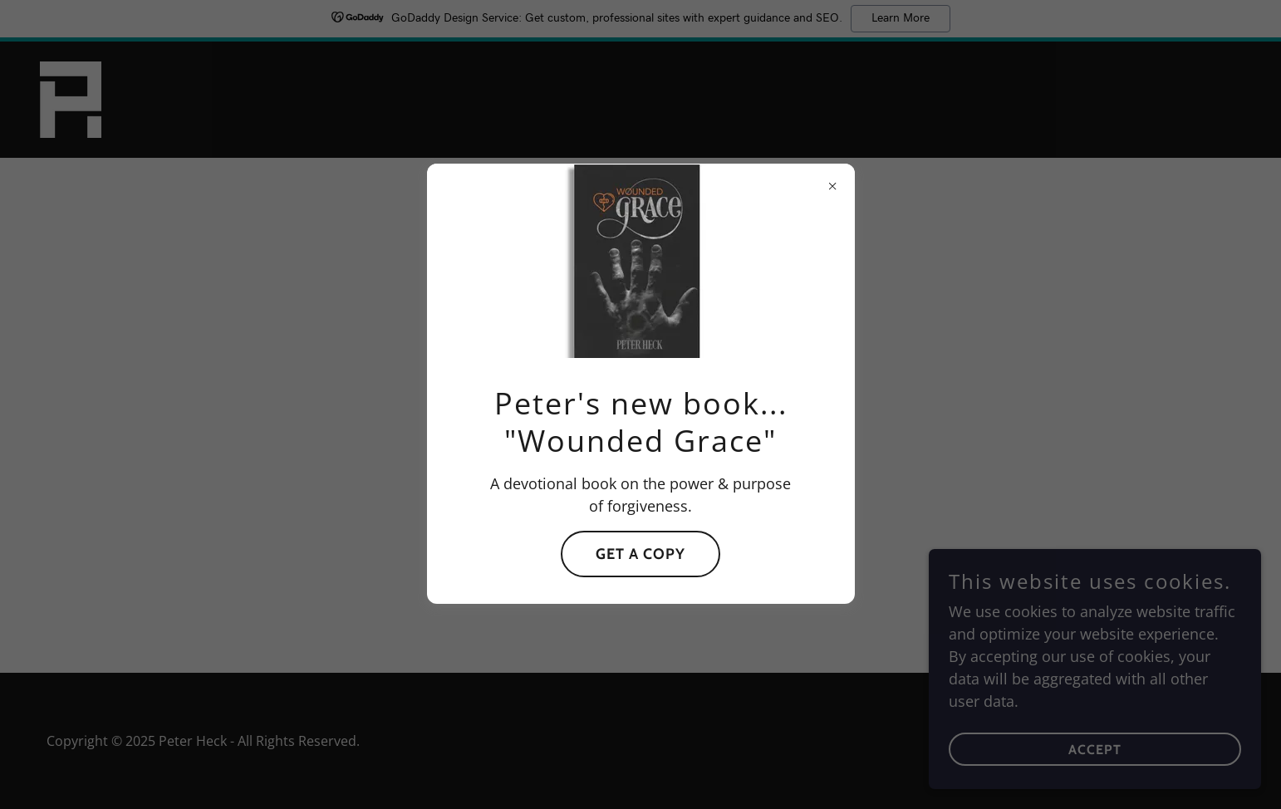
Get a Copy (640, 554)
